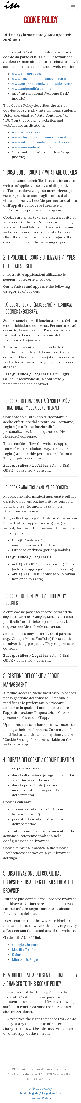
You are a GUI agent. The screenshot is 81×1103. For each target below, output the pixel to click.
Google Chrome (25, 944)
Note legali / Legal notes (40, 1093)
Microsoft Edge (25, 959)
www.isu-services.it (28, 74)
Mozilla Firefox (24, 949)
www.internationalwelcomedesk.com (42, 83)
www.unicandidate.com (31, 88)
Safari (17, 954)
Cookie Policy (40, 1098)
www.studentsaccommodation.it (39, 79)
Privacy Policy (40, 1088)
